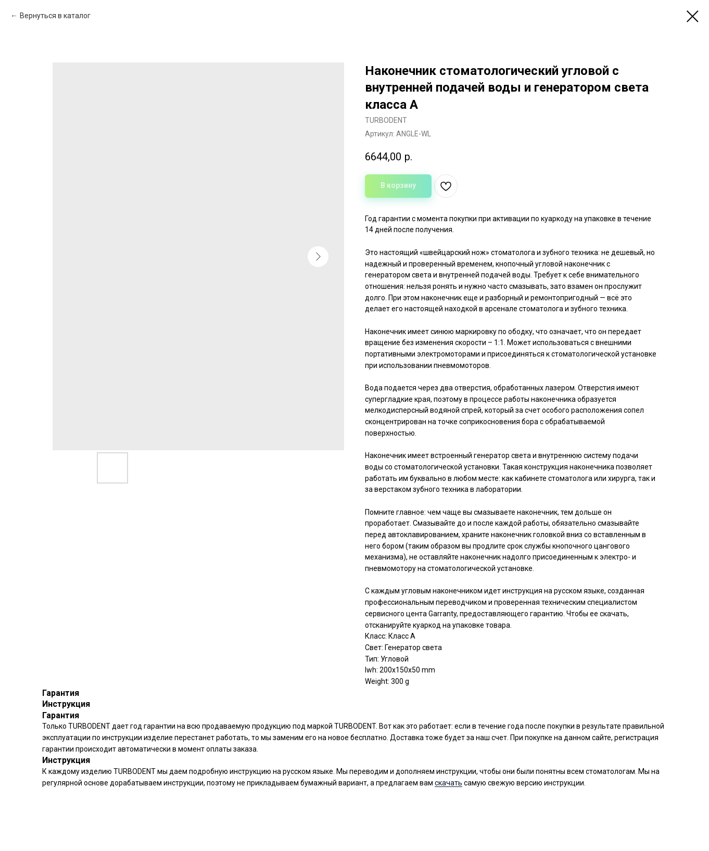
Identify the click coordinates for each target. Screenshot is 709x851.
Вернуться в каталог (55, 15)
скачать (448, 783)
